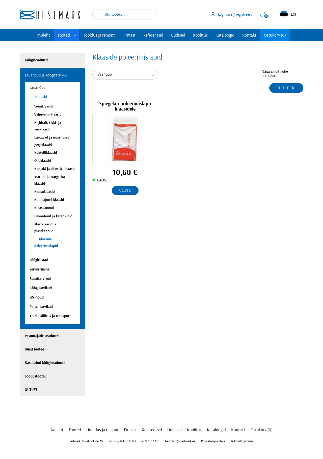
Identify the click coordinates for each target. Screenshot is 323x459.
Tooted (64, 35)
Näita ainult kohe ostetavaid (275, 74)
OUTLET (31, 390)
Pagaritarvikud (41, 307)
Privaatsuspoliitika (213, 441)
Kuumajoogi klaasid (49, 200)
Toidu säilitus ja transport (50, 316)
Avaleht (43, 35)
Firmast (129, 35)
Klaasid (40, 97)
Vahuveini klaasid (48, 114)
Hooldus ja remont (99, 35)
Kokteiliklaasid (45, 152)
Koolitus (200, 35)
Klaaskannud (44, 208)
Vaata (125, 191)
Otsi (149, 14)
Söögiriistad (39, 260)
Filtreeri (286, 88)
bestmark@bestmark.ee (180, 441)
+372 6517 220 (150, 441)
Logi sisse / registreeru (232, 14)
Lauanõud (37, 88)
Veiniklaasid (43, 106)
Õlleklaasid (42, 161)
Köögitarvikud (41, 288)
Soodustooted (35, 376)
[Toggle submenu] (75, 35)
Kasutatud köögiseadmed (45, 363)
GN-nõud (37, 297)
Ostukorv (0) (275, 35)
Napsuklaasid (44, 192)
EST (288, 14)
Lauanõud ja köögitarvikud (46, 75)
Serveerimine (39, 269)
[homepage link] (50, 14)
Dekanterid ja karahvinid (53, 216)
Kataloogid (225, 35)
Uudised (178, 35)
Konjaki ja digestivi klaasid (54, 169)
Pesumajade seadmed (42, 336)
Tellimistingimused (242, 441)
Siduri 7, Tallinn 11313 (122, 441)
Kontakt (249, 35)
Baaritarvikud (40, 279)
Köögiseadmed (36, 60)
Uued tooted (34, 349)
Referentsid (153, 35)
